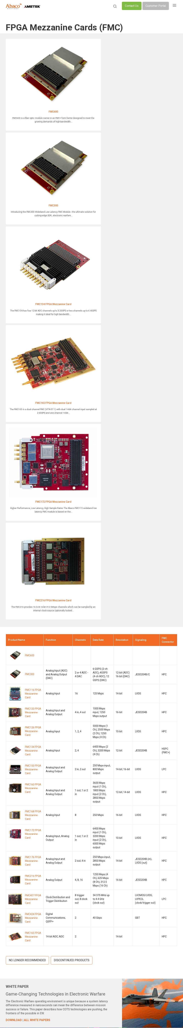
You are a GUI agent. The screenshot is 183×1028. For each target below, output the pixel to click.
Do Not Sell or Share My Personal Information (126, 1003)
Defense (45, 885)
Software (11, 919)
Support (10, 944)
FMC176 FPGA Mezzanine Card (33, 479)
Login (115, 925)
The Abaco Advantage (124, 881)
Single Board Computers (19, 881)
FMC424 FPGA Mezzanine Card (33, 536)
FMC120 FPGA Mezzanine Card (33, 331)
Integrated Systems (16, 903)
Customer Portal (155, 6)
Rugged (80, 892)
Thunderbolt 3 (84, 914)
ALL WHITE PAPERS (37, 638)
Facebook (158, 875)
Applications (48, 891)
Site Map (110, 1018)
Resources (118, 903)
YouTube (158, 886)
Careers (116, 919)
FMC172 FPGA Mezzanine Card (32, 213)
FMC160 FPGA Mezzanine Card (33, 407)
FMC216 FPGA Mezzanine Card (90, 213)
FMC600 (32, 80)
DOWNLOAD (14, 638)
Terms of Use (85, 1003)
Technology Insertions (89, 931)
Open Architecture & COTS (91, 881)
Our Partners (119, 914)
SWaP (79, 925)
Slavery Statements (86, 1018)
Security (81, 897)
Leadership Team (121, 886)
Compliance (46, 1018)
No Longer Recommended (27, 579)
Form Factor (83, 886)
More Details (85, 829)
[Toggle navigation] (174, 5)
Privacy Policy (39, 1003)
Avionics (11, 908)
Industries (46, 879)
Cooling (80, 903)
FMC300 (90, 80)
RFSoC (80, 919)
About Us (117, 875)
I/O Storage (12, 914)
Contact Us (132, 6)
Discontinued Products (71, 579)
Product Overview (16, 875)
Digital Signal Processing (20, 886)
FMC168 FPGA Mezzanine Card (33, 433)
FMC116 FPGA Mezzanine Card (33, 312)
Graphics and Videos (17, 897)
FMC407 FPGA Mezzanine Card (33, 517)
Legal (64, 1018)
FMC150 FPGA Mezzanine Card (33, 388)
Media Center (119, 908)
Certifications (119, 892)
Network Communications (21, 892)
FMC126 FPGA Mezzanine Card (33, 350)
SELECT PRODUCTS (119, 751)
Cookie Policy (62, 1003)
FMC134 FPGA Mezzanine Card (32, 147)
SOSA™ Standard (86, 875)
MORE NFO (22, 691)
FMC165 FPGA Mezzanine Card (90, 147)
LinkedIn (157, 881)
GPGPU (80, 908)
